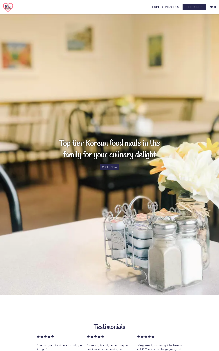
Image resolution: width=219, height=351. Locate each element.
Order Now (109, 167)
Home (156, 7)
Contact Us (170, 7)
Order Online (194, 7)
